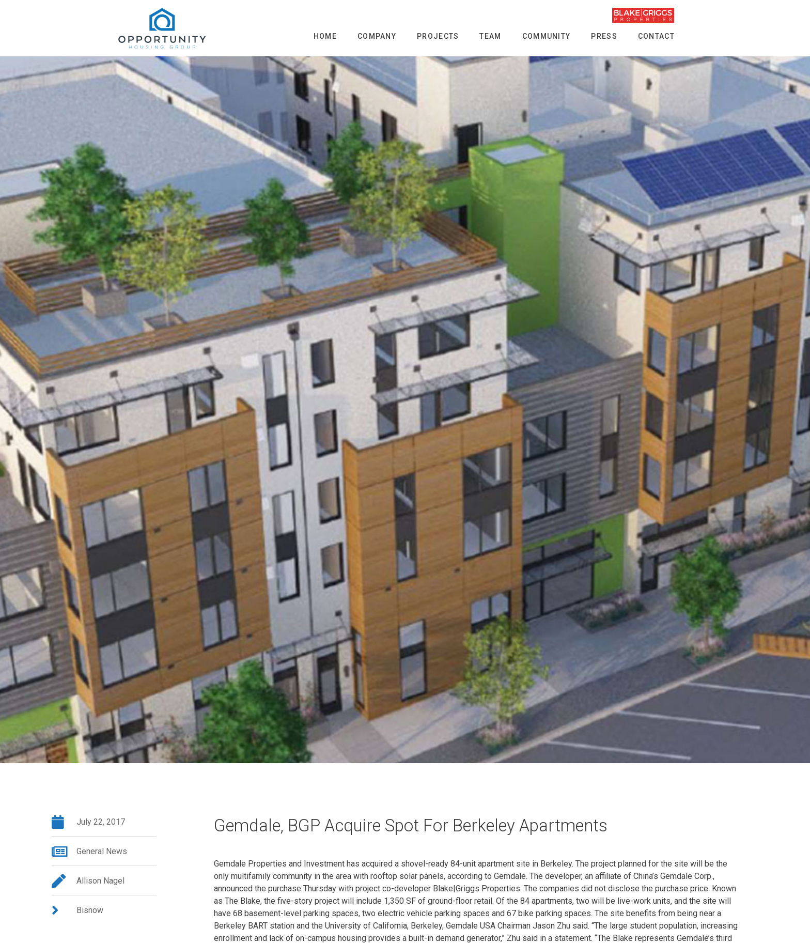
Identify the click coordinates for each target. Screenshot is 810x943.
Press (604, 36)
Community (546, 36)
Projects (438, 36)
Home (325, 36)
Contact (656, 36)
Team (490, 36)
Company (376, 36)
